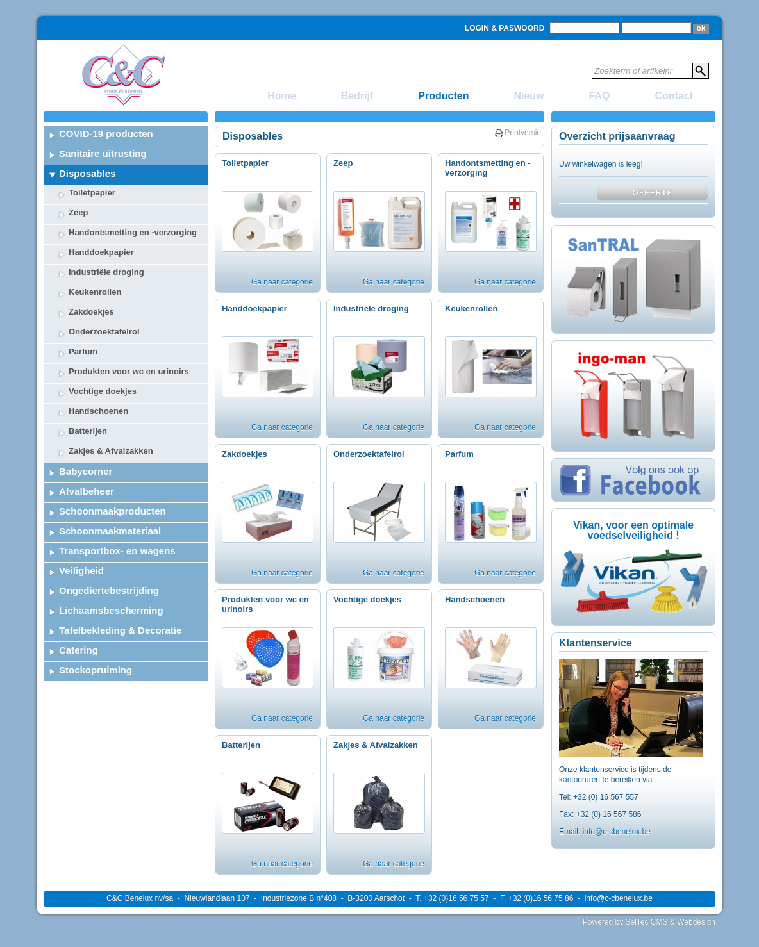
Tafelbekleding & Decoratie (120, 630)
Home (281, 95)
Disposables (87, 173)
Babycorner (85, 471)
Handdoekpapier (101, 252)
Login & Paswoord (504, 28)
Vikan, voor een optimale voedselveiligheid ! (633, 530)
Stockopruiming (95, 669)
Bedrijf (357, 95)
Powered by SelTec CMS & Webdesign (649, 922)
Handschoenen (98, 411)
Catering (78, 650)
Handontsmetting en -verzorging (133, 232)
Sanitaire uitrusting (103, 153)
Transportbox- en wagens (117, 550)
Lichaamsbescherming (111, 610)
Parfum (83, 351)
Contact (674, 95)
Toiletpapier (92, 192)
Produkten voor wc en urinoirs (129, 371)
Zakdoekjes (91, 312)
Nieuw (528, 95)
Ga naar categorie (282, 281)
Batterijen (88, 431)
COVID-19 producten (106, 133)
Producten (443, 95)
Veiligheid (81, 570)
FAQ (599, 95)
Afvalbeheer (86, 491)
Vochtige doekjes (103, 391)
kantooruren (580, 779)
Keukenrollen (95, 292)
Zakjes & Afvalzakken (111, 451)
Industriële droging (106, 272)
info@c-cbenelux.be (617, 831)
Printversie (523, 132)
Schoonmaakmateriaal (110, 530)
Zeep (78, 212)
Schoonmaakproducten (112, 511)
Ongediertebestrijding (109, 590)
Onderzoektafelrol (104, 331)
